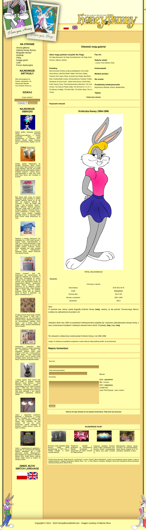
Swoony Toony (58, 84)
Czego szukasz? (27, 97)
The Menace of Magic (56, 89)
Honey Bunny (53, 73)
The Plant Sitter (69, 89)
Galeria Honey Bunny (26, 50)
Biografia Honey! (24, 52)
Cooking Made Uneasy (60, 79)
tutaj (97, 309)
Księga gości (22, 60)
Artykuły (20, 55)
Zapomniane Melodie (22, 83)
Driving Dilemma (74, 79)
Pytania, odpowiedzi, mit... (23, 81)
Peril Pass (78, 73)
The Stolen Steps (80, 89)
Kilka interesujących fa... (23, 79)
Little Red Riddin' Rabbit (67, 73)
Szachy (112, 87)
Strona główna (23, 48)
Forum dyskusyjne (24, 65)
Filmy (18, 57)
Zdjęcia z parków (61, 60)
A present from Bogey (76, 76)
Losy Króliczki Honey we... (23, 86)
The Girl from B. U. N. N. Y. (82, 87)
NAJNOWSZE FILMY (93, 432)
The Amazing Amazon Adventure (74, 84)
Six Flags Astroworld (56, 57)
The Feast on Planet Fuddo (64, 87)
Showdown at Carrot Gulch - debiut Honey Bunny (65, 81)
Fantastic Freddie (86, 79)
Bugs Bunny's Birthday (102, 87)
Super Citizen (64, 76)
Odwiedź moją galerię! (93, 46)
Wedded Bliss (120, 87)
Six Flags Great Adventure (72, 57)
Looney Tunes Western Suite (104, 63)
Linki (18, 62)
